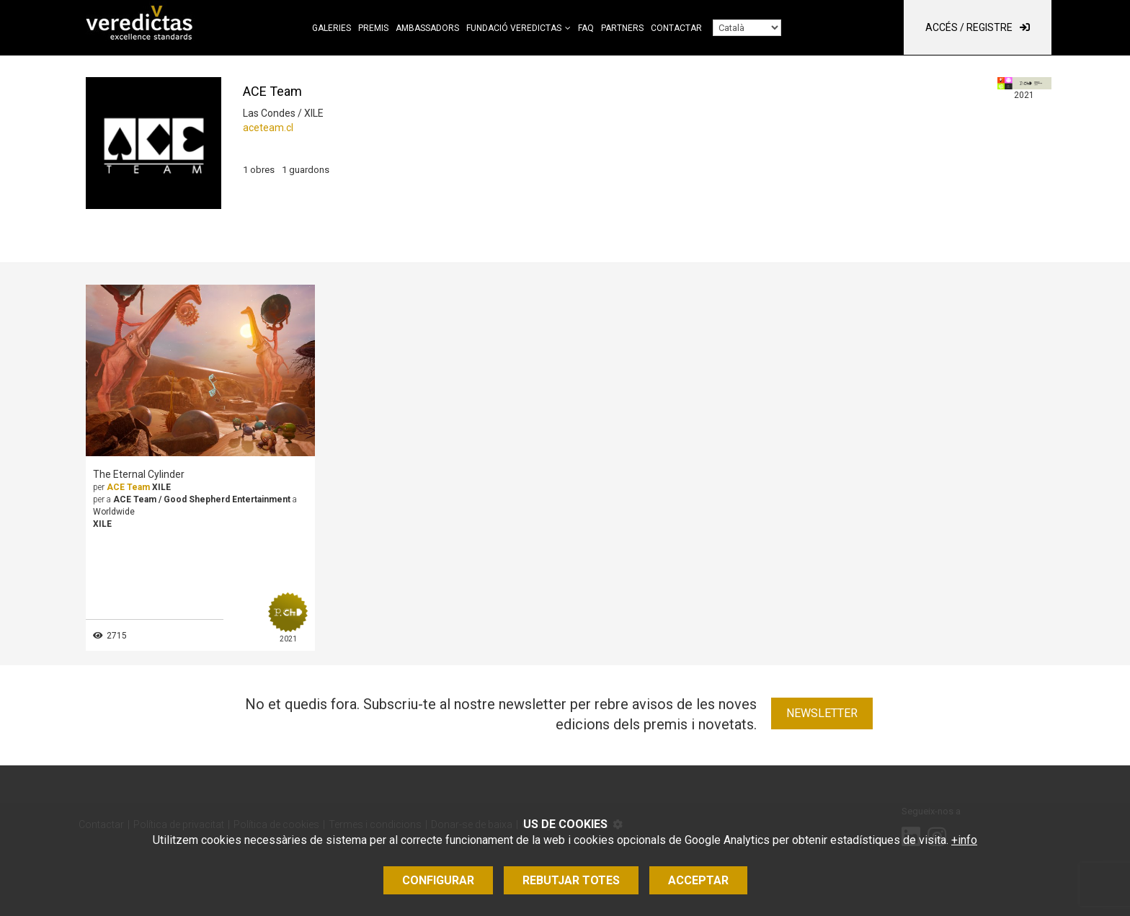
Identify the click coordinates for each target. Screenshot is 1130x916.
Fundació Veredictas (513, 28)
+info (964, 840)
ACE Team (128, 487)
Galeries (331, 28)
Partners (622, 28)
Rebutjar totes (571, 880)
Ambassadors (427, 28)
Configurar (438, 880)
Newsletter (822, 713)
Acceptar (698, 880)
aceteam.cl (268, 127)
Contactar (676, 28)
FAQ (586, 28)
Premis (373, 28)
